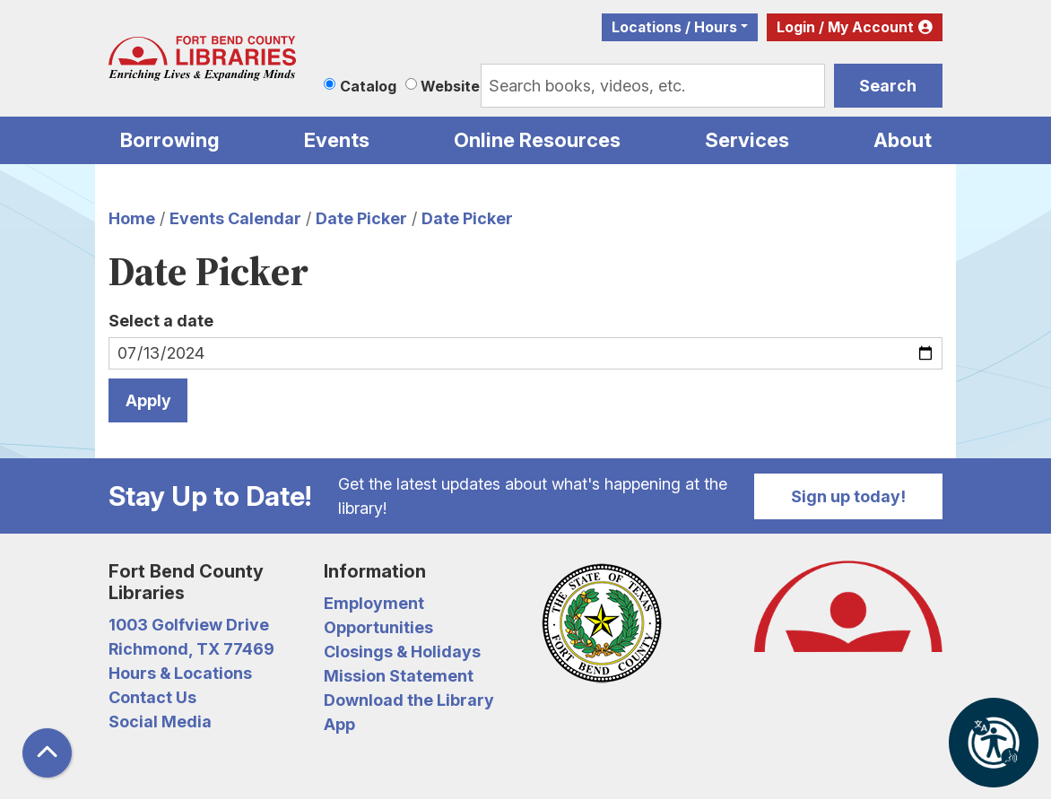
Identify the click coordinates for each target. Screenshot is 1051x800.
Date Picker (361, 218)
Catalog (368, 86)
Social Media (160, 721)
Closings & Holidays (402, 651)
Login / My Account (845, 27)
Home (132, 218)
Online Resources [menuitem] (537, 140)
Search (887, 85)
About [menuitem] (902, 140)
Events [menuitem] (336, 140)
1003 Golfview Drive (189, 624)
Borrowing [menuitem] (170, 140)
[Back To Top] (47, 753)
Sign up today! (848, 496)
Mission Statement (398, 675)
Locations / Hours (674, 27)
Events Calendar (235, 218)
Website (450, 86)
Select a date (161, 320)
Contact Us (152, 697)
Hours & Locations (180, 673)
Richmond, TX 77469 (191, 648)
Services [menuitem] (747, 140)
